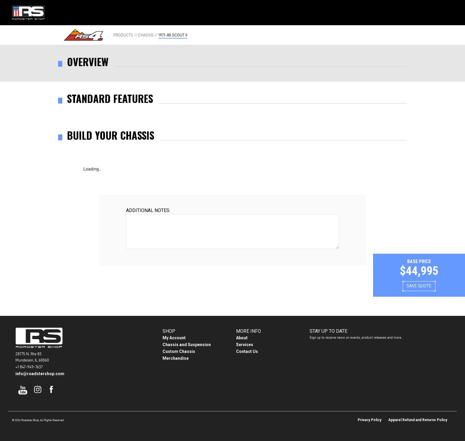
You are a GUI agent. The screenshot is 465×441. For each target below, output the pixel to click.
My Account (174, 337)
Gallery (233, 12)
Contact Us (295, 12)
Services (244, 344)
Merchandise (176, 358)
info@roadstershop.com (39, 373)
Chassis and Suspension (187, 344)
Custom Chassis (179, 351)
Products (198, 12)
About (263, 12)
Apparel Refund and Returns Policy (417, 420)
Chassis (146, 35)
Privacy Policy (369, 420)
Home (169, 12)
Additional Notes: (148, 210)
